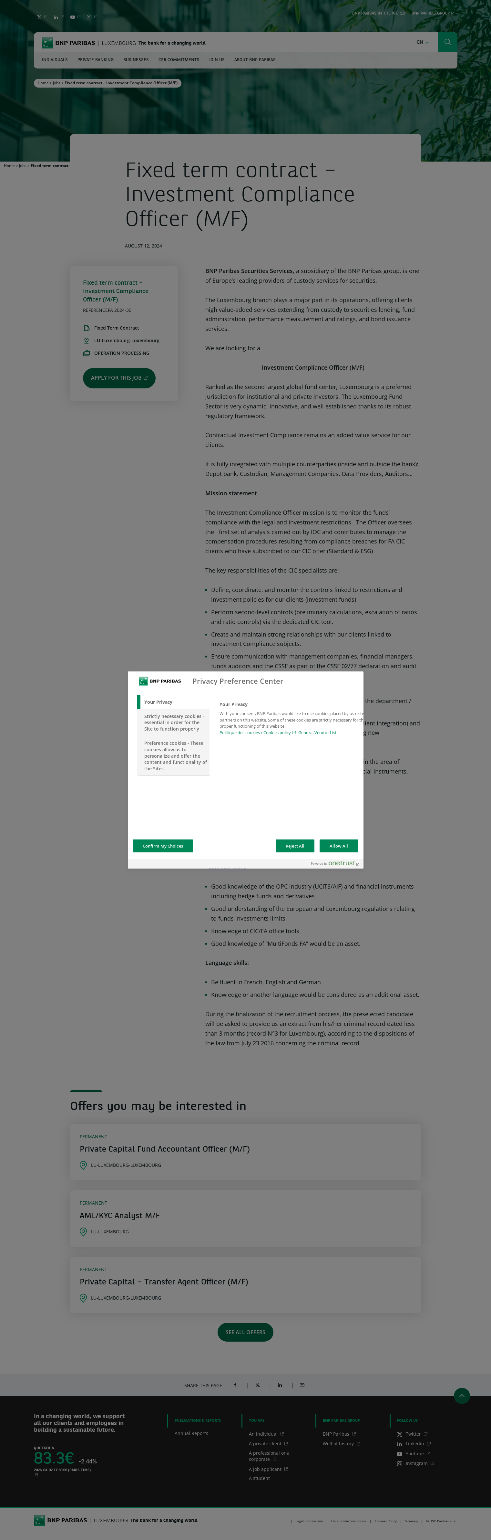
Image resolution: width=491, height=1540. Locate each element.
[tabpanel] (293, 720)
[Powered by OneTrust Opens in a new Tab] (335, 864)
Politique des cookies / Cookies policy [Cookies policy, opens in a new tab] (255, 732)
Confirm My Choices (163, 846)
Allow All (339, 846)
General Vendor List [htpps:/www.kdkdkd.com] (317, 732)
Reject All (295, 846)
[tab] (173, 702)
